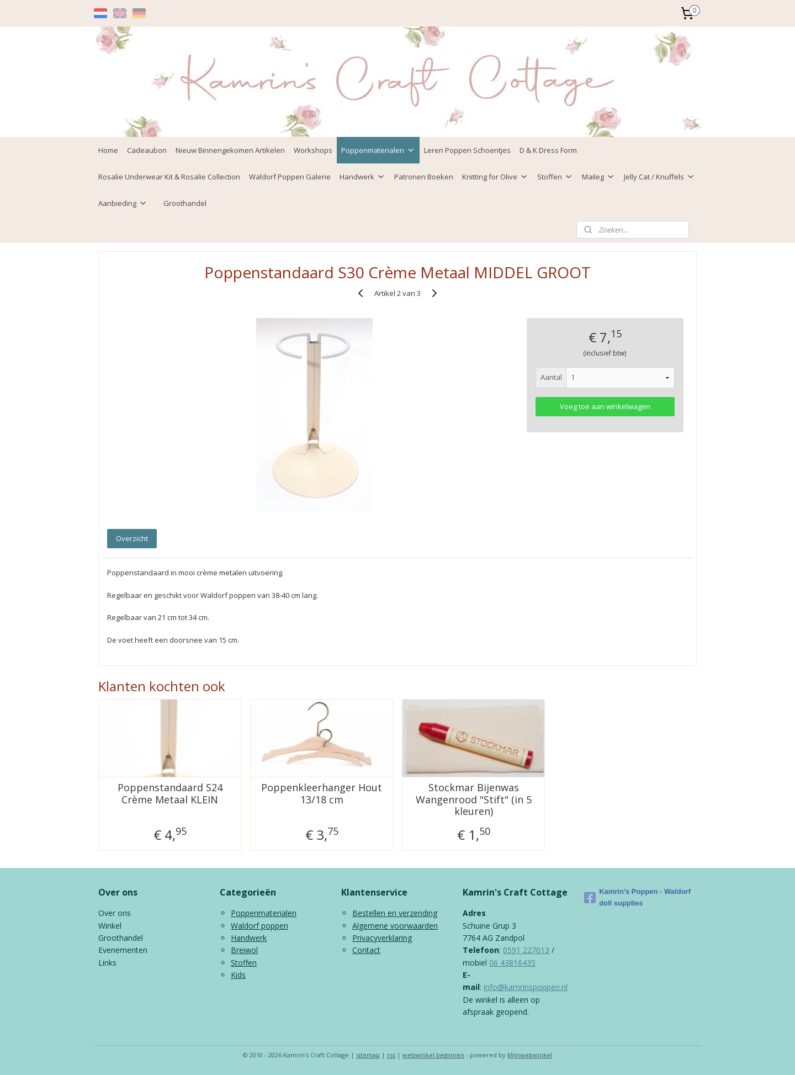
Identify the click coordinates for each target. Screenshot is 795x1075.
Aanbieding (122, 203)
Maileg (598, 177)
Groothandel (184, 203)
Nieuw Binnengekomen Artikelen (230, 150)
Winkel (109, 925)
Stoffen (555, 177)
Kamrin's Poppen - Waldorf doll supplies (637, 897)
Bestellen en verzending (394, 913)
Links (107, 962)
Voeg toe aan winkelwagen (605, 406)
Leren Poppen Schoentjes (467, 150)
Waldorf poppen (259, 925)
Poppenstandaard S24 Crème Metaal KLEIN (170, 794)
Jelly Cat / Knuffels (659, 177)
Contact (366, 950)
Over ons (114, 913)
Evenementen (122, 950)
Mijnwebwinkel (529, 1055)
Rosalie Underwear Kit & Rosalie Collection (169, 177)
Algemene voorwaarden (395, 925)
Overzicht (132, 538)
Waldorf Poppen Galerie (290, 177)
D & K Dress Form (548, 150)
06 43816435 (512, 962)
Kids (238, 975)
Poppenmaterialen (378, 150)
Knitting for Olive (495, 177)
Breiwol (244, 950)
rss (391, 1055)
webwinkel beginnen (433, 1055)
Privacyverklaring (382, 938)
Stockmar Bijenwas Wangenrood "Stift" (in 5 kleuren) (474, 800)
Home (108, 150)
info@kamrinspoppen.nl (526, 987)
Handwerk (362, 177)
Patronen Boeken (423, 177)
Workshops (313, 150)
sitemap (368, 1055)
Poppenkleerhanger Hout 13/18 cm (321, 794)
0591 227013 (526, 950)
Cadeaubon (147, 150)
